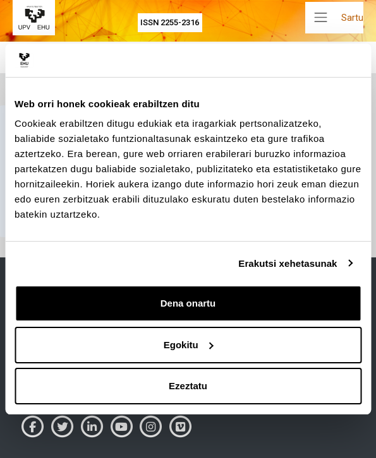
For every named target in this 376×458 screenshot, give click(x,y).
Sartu (352, 17)
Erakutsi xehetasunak (287, 263)
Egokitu (189, 344)
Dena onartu (188, 303)
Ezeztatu (188, 385)
